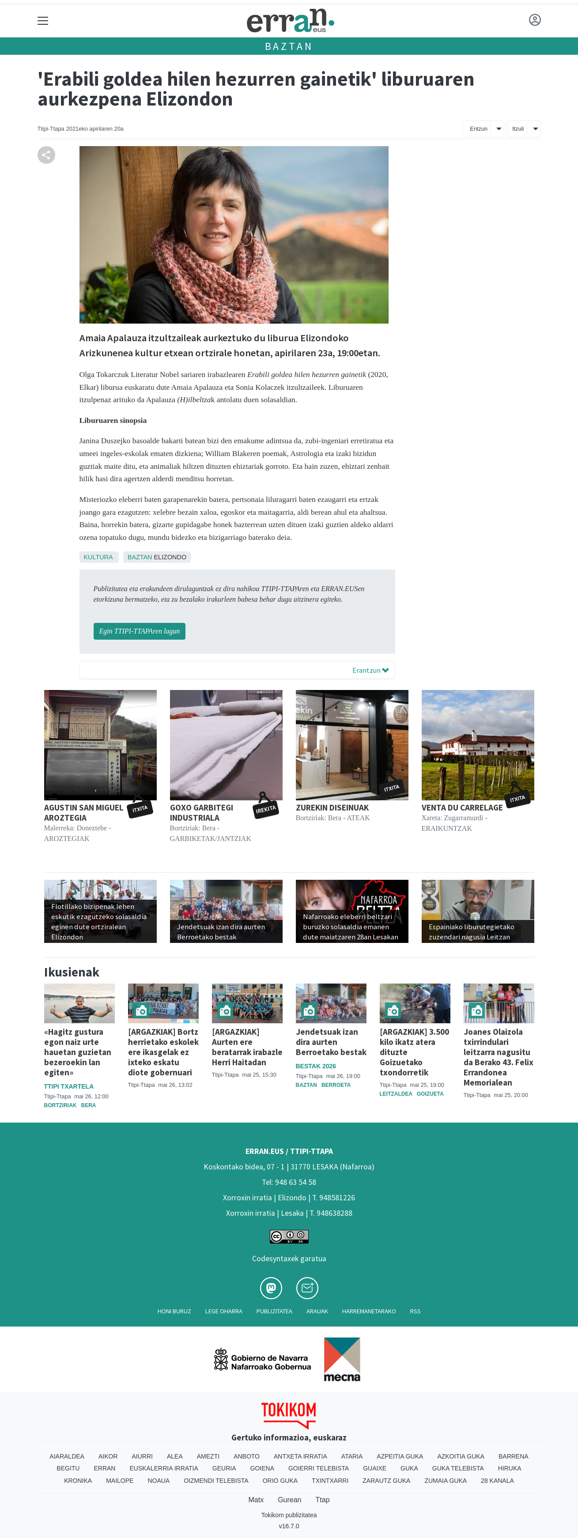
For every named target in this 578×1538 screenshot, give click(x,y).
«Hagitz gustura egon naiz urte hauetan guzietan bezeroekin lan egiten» (77, 1052)
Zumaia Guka (445, 1480)
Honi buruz (174, 1311)
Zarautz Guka (386, 1480)
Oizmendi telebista (216, 1480)
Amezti (208, 1456)
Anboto (247, 1456)
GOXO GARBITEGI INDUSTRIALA (201, 812)
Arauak (317, 1311)
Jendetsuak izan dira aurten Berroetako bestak (331, 1041)
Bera (88, 1105)
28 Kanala (497, 1480)
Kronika (78, 1480)
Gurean (289, 1500)
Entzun (478, 128)
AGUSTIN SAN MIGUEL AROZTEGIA (84, 812)
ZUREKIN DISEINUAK (332, 807)
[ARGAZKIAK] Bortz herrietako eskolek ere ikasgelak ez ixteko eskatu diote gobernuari (163, 1052)
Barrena (514, 1456)
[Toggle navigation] (43, 20)
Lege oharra (223, 1311)
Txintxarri (330, 1480)
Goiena (262, 1468)
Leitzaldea (396, 1094)
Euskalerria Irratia (163, 1468)
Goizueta (430, 1094)
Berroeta (336, 1085)
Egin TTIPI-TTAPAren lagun (139, 631)
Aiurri (142, 1456)
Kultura (98, 557)
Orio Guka (280, 1480)
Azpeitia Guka (400, 1456)
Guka (409, 1468)
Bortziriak (60, 1105)
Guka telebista (458, 1468)
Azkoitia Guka (460, 1456)
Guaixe (374, 1468)
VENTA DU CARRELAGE (462, 807)
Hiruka (509, 1468)
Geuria (224, 1468)
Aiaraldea (66, 1456)
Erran (104, 1468)
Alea (175, 1456)
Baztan (289, 46)
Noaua (158, 1480)
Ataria (352, 1456)
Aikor (108, 1456)
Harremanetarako (369, 1311)
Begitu (68, 1468)
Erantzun (370, 670)
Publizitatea (274, 1311)
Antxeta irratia (300, 1456)
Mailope (119, 1480)
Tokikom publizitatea (289, 1515)
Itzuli (518, 128)
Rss (415, 1311)
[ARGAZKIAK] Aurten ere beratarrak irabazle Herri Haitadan (247, 1046)
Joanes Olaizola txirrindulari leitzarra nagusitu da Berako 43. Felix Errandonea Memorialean (498, 1057)
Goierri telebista (318, 1468)
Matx (256, 1500)
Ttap (323, 1500)
